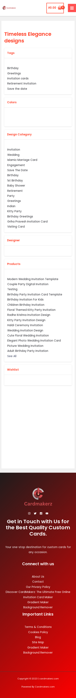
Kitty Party (14, 211)
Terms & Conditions (38, 627)
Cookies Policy (38, 632)
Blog (38, 637)
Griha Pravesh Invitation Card (27, 221)
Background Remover (38, 607)
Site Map (38, 642)
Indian (11, 206)
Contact (38, 582)
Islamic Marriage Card (22, 159)
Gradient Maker (38, 602)
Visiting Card (16, 226)
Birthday (13, 175)
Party (11, 195)
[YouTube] (47, 513)
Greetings (14, 200)
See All (11, 356)
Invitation (13, 149)
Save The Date (17, 170)
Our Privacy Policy (38, 587)
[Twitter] (35, 513)
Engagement (16, 165)
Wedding (13, 154)
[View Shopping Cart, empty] (55, 8)
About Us (38, 577)
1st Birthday (15, 180)
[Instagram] (29, 513)
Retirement (15, 190)
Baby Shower (16, 185)
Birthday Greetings (20, 216)
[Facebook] (41, 513)
